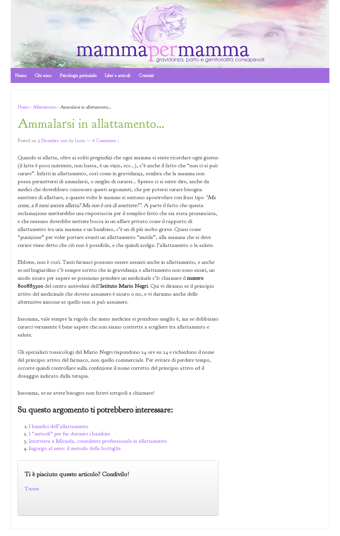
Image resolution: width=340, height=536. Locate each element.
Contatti (146, 75)
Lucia (80, 140)
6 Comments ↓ (106, 140)
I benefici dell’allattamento (58, 426)
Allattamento (44, 107)
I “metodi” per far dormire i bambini (69, 433)
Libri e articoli (117, 75)
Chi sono (43, 75)
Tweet (32, 488)
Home (20, 75)
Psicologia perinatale (78, 75)
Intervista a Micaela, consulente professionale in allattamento (98, 440)
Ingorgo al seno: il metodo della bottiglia (75, 448)
